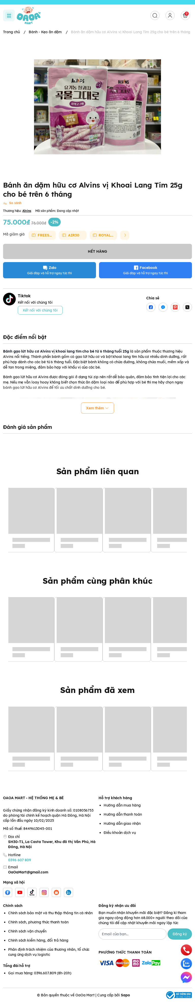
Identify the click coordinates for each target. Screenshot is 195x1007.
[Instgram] (44, 897)
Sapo (125, 1000)
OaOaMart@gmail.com (28, 877)
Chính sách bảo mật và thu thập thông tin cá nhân (50, 918)
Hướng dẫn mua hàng (122, 810)
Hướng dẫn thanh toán (123, 819)
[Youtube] (19, 897)
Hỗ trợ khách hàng (115, 802)
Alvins (26, 215)
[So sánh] (12, 208)
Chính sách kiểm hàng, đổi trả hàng (38, 945)
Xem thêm (97, 412)
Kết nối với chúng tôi (40, 315)
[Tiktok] (32, 897)
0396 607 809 (19, 865)
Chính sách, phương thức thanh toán (38, 927)
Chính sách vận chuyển (27, 936)
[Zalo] (68, 897)
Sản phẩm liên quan (97, 476)
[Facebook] (7, 897)
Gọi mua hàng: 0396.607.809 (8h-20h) (39, 978)
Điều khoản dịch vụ (120, 837)
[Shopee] (56, 897)
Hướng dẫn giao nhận (122, 828)
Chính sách (13, 910)
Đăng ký (180, 939)
